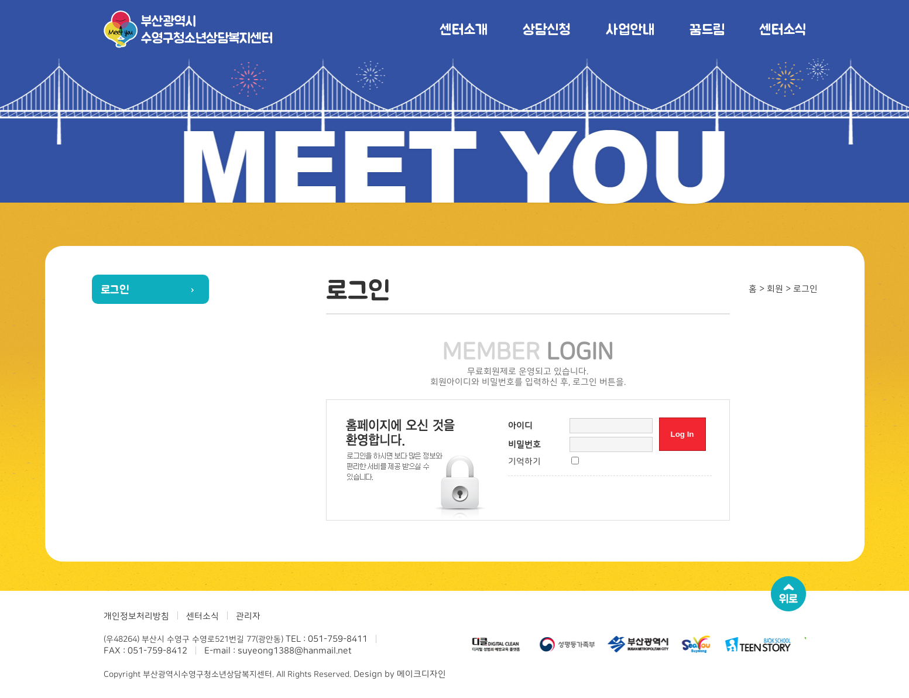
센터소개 (464, 29)
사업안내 (630, 29)
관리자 (248, 616)
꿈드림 (707, 29)
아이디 (520, 426)
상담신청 (547, 29)
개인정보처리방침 (136, 616)
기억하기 (524, 462)
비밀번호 (524, 445)
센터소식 (782, 29)
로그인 (115, 289)
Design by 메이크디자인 (400, 674)
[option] (496, 644)
